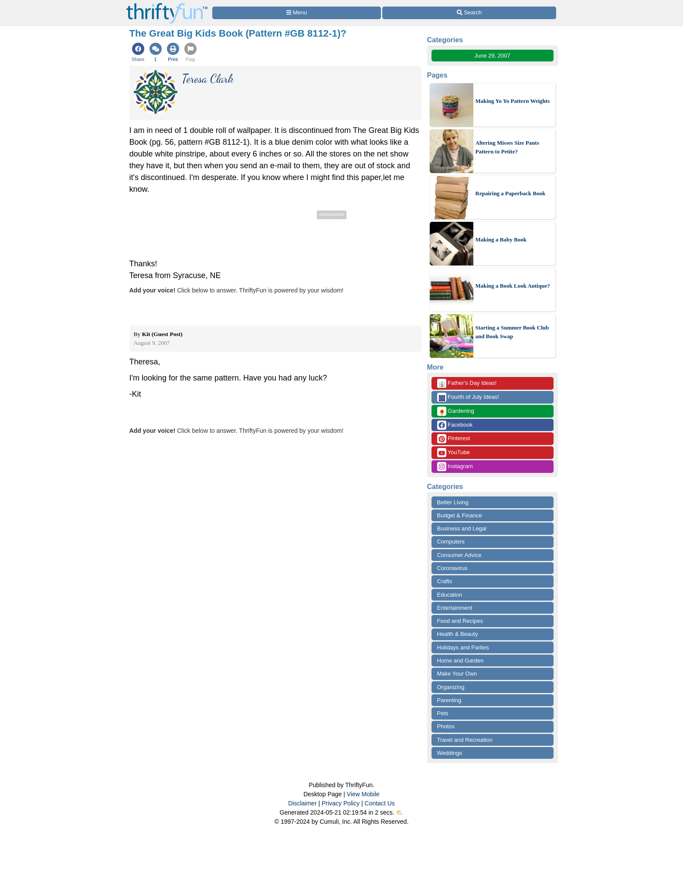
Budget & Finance (459, 515)
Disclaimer (302, 803)
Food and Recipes (460, 621)
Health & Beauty (457, 634)
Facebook (455, 425)
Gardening (455, 411)
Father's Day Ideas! (467, 383)
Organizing (451, 687)
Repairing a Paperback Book (511, 193)
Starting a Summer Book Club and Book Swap (512, 332)
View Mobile (363, 794)
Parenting (449, 700)
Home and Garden (460, 660)
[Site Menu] (296, 13)
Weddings (449, 753)
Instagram (455, 466)
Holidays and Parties (463, 647)
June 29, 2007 (492, 55)
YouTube (453, 452)
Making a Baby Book (501, 239)
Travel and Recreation (465, 740)
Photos (446, 726)
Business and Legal (461, 528)
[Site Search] (469, 13)
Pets (443, 713)
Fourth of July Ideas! (468, 397)
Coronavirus (452, 568)
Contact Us (380, 803)
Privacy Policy (341, 803)
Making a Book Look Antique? (513, 285)
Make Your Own (457, 673)
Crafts (444, 581)
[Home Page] (167, 5)
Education (449, 594)
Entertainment (454, 608)
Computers (451, 541)
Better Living (453, 502)
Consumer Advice (459, 555)
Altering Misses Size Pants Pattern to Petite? (507, 147)
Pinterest (453, 438)
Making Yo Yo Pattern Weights (513, 101)
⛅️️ (399, 812)
